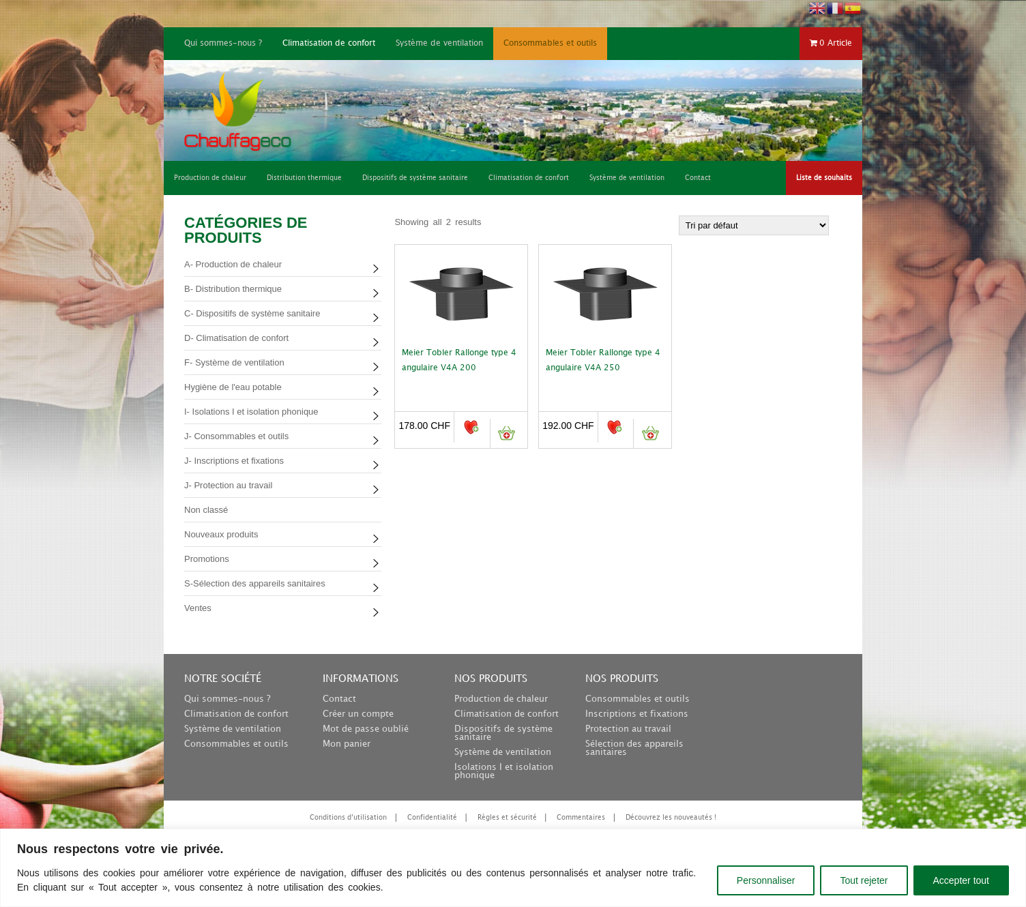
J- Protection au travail (228, 485)
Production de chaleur (501, 699)
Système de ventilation (439, 43)
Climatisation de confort (328, 43)
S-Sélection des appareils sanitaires (254, 583)
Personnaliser (766, 880)
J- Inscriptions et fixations (234, 461)
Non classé (206, 510)
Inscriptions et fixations (636, 714)
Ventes (197, 608)
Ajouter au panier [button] (506, 433)
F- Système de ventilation (234, 362)
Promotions (206, 559)
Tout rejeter (864, 880)
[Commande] (754, 225)
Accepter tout (961, 880)
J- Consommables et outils (236, 436)
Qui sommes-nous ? (223, 43)
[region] (513, 868)
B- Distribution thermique (233, 289)
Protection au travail (628, 729)
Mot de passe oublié (366, 729)
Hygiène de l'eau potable (233, 387)
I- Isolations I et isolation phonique (251, 411)
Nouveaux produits (221, 534)
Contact (339, 699)
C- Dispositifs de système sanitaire (252, 313)
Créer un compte (358, 714)
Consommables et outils (550, 43)
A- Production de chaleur (233, 264)
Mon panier (346, 744)
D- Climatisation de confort (236, 338)
